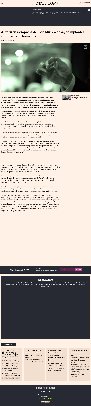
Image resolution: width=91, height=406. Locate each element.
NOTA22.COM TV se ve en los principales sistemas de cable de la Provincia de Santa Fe (79, 97)
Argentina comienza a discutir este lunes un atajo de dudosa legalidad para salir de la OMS (56, 355)
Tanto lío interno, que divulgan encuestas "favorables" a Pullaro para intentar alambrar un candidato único (11, 354)
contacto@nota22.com (45, 396)
